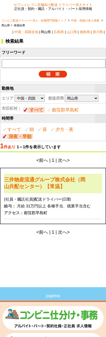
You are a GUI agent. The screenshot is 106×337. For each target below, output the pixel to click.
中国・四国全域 (26, 32)
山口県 (72, 32)
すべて (36, 110)
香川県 (98, 32)
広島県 (59, 32)
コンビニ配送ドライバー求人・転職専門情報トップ (33, 20)
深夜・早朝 (20, 136)
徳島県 (85, 32)
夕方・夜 (64, 129)
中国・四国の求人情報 (85, 20)
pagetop (53, 295)
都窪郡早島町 (65, 110)
